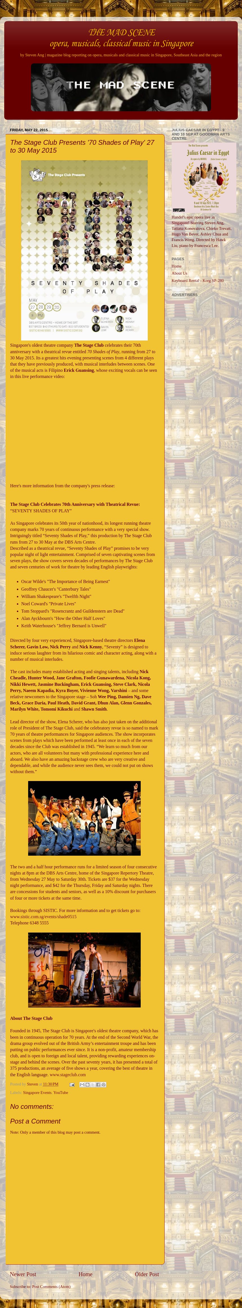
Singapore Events (37, 1092)
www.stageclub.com (68, 1074)
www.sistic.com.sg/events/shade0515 (43, 916)
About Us (179, 273)
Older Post (147, 1274)
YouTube (60, 1092)
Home (85, 1274)
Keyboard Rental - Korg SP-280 (198, 280)
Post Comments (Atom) (51, 1286)
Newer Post (23, 1274)
